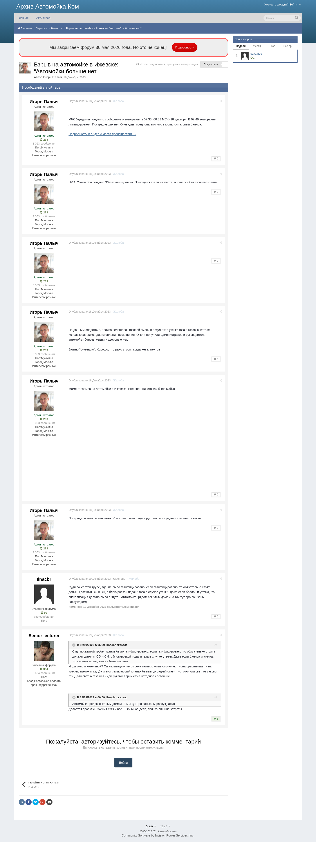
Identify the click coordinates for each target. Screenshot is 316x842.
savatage (256, 53)
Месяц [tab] (257, 46)
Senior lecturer (44, 635)
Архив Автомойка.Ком (47, 6)
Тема (165, 826)
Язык (151, 826)
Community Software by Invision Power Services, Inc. (158, 835)
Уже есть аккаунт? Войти (282, 4)
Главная (23, 18)
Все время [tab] (289, 46)
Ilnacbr (44, 579)
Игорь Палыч (52, 77)
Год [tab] (273, 46)
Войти (123, 762)
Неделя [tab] (241, 46)
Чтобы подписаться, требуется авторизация (169, 64)
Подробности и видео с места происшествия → (103, 134)
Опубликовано (90, 101)
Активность (43, 18)
